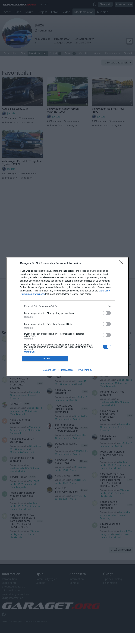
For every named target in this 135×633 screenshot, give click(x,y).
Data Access (67, 370)
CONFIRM (45, 358)
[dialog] (68, 316)
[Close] (122, 263)
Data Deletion (49, 370)
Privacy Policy (85, 370)
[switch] (107, 313)
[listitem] (67, 306)
